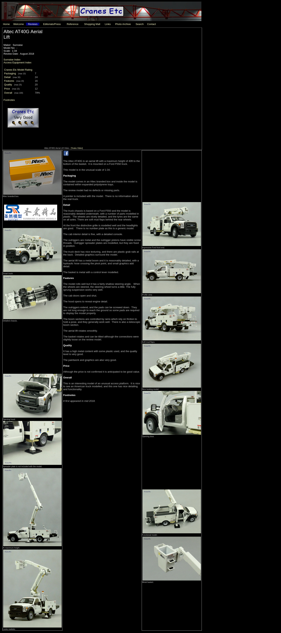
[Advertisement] (32, 346)
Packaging (10, 73)
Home (6, 24)
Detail (7, 77)
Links (108, 24)
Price (7, 88)
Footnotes (9, 100)
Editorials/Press (52, 24)
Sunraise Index (12, 59)
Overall (8, 92)
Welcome (18, 24)
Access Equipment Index (17, 62)
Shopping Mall (92, 24)
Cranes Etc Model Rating (18, 69)
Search (140, 24)
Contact (151, 24)
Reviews (32, 24)
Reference (72, 24)
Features (9, 80)
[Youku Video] (77, 148)
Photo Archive (123, 24)
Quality (8, 84)
